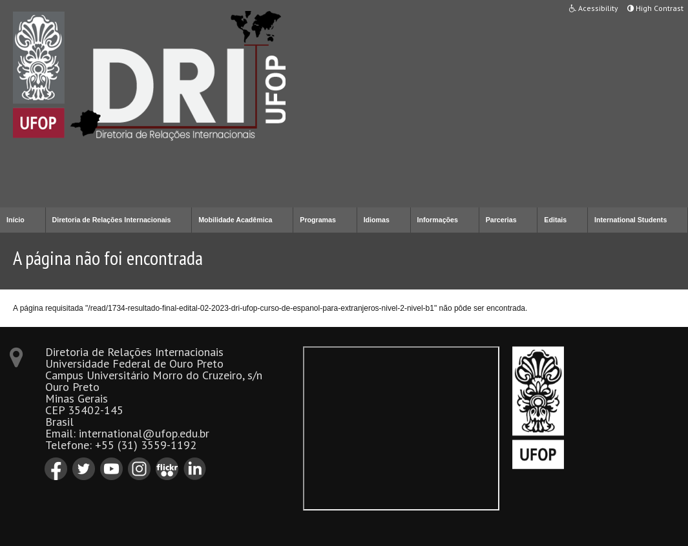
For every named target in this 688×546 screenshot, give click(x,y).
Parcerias (501, 220)
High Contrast (655, 8)
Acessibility (593, 8)
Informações (437, 220)
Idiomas (377, 220)
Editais (555, 220)
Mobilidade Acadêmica (235, 220)
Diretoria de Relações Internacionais (111, 220)
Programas (318, 220)
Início (15, 220)
